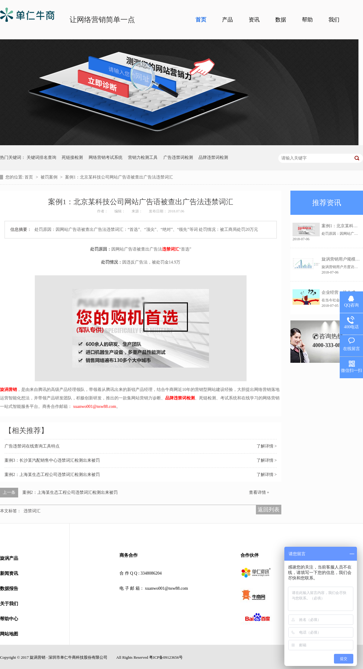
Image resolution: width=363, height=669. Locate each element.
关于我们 (9, 603)
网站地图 (9, 633)
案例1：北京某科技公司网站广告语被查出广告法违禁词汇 (119, 177)
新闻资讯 (9, 573)
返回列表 (269, 510)
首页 (200, 20)
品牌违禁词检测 (213, 157)
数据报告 (9, 588)
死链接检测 (72, 157)
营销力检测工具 (143, 157)
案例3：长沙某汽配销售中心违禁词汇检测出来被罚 (52, 460)
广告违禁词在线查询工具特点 (32, 446)
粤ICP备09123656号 (166, 657)
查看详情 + (259, 492)
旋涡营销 (8, 389)
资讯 (254, 20)
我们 (334, 20)
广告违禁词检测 (178, 157)
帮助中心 (9, 618)
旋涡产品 (9, 558)
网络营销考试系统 (106, 157)
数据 (280, 20)
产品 (227, 20)
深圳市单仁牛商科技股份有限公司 (77, 657)
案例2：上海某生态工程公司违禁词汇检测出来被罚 (52, 474)
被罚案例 (50, 177)
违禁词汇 (170, 249)
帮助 (307, 20)
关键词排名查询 (41, 157)
